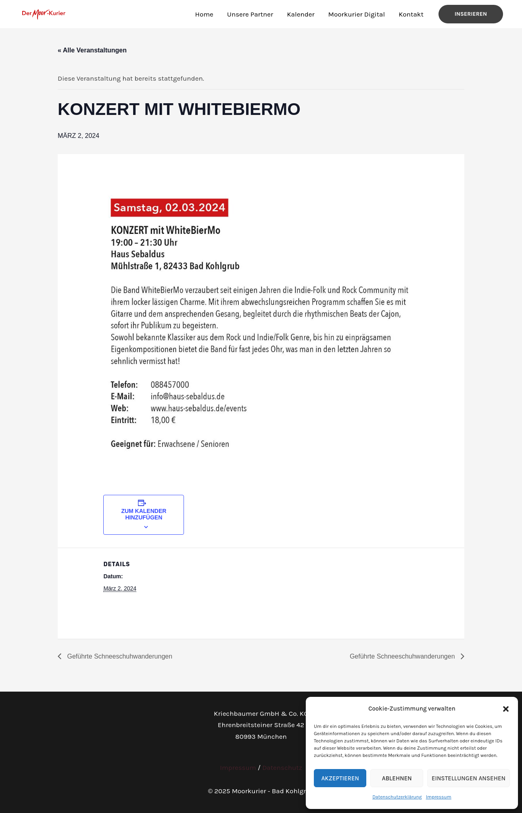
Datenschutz (282, 767)
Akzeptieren (340, 778)
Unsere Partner (250, 14)
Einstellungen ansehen (468, 778)
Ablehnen (397, 778)
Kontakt (411, 14)
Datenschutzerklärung (397, 797)
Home (204, 14)
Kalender (300, 14)
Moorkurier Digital (356, 14)
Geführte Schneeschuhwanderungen (118, 656)
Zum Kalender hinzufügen (143, 514)
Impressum (438, 797)
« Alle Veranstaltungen (92, 50)
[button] (506, 709)
